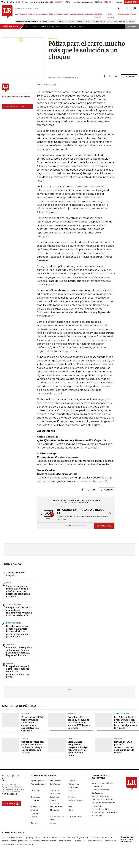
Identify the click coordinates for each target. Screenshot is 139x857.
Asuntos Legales (38, 784)
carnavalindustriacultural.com (43, 841)
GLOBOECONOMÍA (61, 14)
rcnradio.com (79, 841)
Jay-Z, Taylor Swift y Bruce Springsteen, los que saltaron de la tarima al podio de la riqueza (125, 722)
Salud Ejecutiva (75, 816)
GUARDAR (129, 77)
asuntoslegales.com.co (12, 837)
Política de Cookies (100, 809)
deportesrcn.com (25, 844)
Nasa (44, 21)
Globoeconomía (75, 800)
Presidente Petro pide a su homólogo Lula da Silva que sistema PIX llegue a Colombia (19, 651)
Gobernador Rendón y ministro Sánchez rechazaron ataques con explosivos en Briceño (32, 747)
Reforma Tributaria (65, 21)
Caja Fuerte (55, 784)
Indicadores (36, 807)
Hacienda (10, 644)
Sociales (34, 823)
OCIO (51, 14)
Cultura (9, 663)
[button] (40, 514)
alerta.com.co (8, 844)
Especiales (54, 797)
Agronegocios (37, 781)
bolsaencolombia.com (102, 837)
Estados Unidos (98, 21)
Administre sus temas (14, 106)
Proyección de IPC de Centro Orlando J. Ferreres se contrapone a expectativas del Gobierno (32, 724)
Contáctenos (97, 793)
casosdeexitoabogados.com (15, 841)
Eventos (71, 797)
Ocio (70, 810)
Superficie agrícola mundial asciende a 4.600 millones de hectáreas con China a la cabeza (18, 591)
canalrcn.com (65, 841)
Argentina (26, 714)
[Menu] (17, 14)
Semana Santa (82, 21)
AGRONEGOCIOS (77, 14)
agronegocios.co (32, 837)
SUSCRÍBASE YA (104, 526)
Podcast (34, 816)
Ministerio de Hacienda (124, 21)
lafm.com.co (110, 841)
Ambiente (118, 739)
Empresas (35, 797)
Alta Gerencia (56, 781)
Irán (109, 21)
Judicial (24, 739)
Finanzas (72, 739)
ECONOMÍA (33, 14)
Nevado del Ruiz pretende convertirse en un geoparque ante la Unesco (124, 747)
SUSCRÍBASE (131, 2)
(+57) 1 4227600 (9, 794)
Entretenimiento (13, 604)
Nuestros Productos (100, 790)
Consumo (35, 790)
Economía (72, 790)
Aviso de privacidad (100, 796)
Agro (8, 583)
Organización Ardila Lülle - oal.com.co (126, 839)
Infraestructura (56, 807)
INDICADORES (123, 14)
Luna (52, 21)
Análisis (71, 781)
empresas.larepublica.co (54, 837)
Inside (71, 807)
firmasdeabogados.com (78, 837)
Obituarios (54, 810)
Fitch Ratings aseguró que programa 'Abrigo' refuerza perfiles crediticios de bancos (78, 749)
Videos (53, 823)
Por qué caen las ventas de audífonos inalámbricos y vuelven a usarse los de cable (19, 611)
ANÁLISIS (89, 14)
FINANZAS (23, 14)
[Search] (118, 8)
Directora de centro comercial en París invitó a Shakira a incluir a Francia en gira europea (17, 631)
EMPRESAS (43, 14)
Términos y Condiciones (102, 799)
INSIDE (133, 14)
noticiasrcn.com (95, 841)
